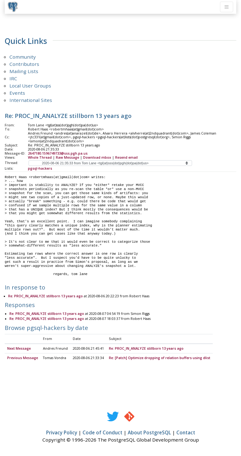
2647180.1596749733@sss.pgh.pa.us (58, 153)
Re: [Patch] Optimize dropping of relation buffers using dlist (159, 358)
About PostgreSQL (149, 433)
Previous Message (22, 358)
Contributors (24, 64)
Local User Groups (30, 85)
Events (17, 93)
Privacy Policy (61, 433)
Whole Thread (40, 157)
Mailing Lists (23, 71)
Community (22, 57)
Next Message (19, 349)
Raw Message (67, 157)
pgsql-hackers (40, 168)
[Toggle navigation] (226, 7)
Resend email (126, 157)
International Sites (30, 100)
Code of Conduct (102, 433)
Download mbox (97, 157)
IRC (13, 78)
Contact (185, 433)
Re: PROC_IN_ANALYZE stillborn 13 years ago (45, 296)
